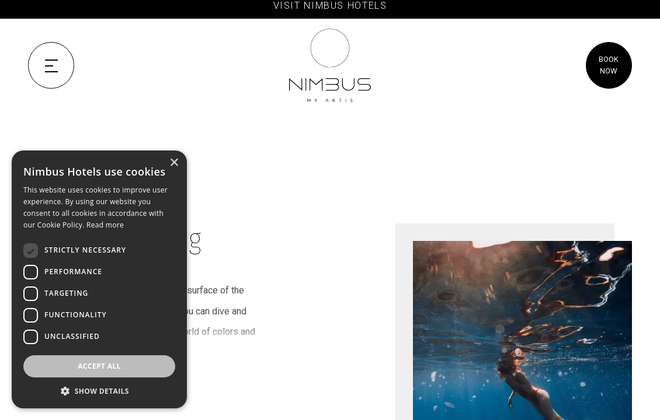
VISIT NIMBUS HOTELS (330, 5)
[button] (99, 391)
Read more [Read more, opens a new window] (105, 225)
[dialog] (99, 279)
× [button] (173, 163)
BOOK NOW (609, 65)
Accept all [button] (99, 366)
